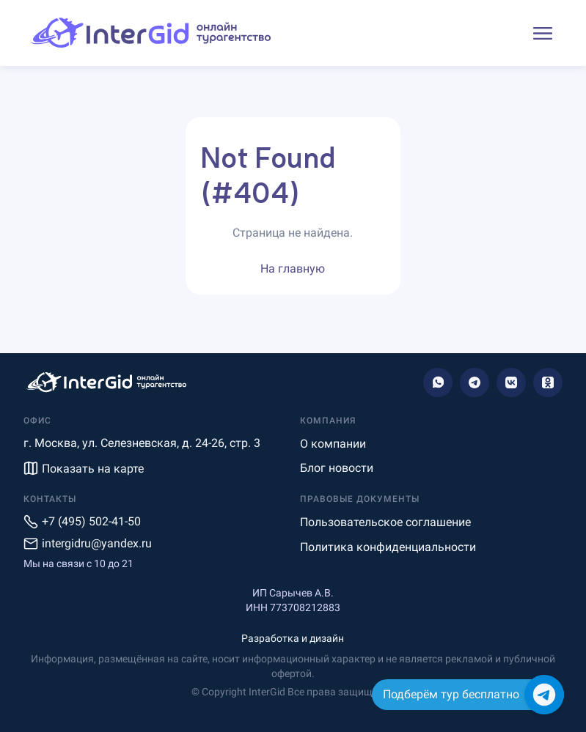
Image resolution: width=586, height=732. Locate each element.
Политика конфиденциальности (388, 547)
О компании (333, 444)
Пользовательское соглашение (385, 522)
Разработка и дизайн (292, 638)
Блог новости (336, 468)
